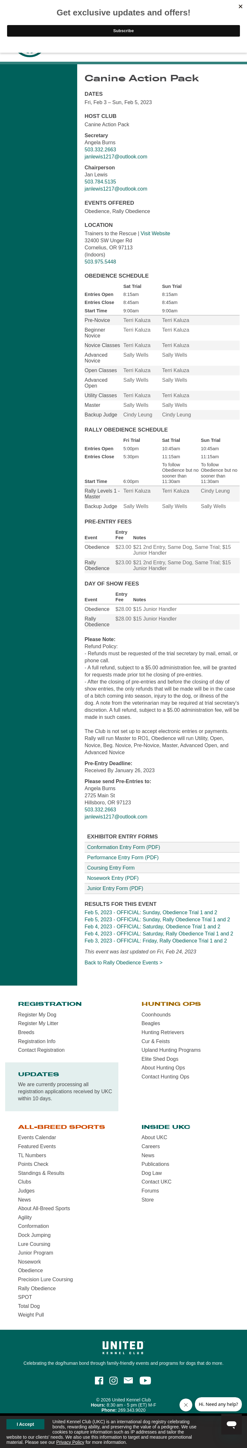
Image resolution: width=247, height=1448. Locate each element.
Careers (151, 1146)
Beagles (151, 1023)
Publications (155, 1164)
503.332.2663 (100, 149)
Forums (150, 1190)
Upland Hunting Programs (171, 1050)
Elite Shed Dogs (160, 1059)
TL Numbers (32, 1155)
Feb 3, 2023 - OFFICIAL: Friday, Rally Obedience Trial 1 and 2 (156, 940)
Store (148, 1199)
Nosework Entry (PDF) (113, 878)
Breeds (26, 1032)
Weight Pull (31, 1315)
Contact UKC (156, 1181)
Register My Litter (38, 1023)
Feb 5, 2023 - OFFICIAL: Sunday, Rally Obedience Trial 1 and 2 (157, 919)
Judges (26, 1190)
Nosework (29, 1262)
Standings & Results (41, 1173)
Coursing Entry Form (111, 868)
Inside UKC (166, 1127)
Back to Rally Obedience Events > (123, 962)
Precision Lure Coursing (45, 1279)
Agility (25, 1217)
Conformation (33, 1226)
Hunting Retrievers (163, 1032)
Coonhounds (156, 1014)
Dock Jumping (34, 1235)
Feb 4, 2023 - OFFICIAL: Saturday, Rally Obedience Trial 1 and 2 (159, 933)
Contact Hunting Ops (165, 1076)
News (24, 1199)
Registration (50, 1004)
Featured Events (37, 1146)
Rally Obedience (37, 1288)
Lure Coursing (34, 1244)
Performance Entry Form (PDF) (123, 857)
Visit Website (155, 233)
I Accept (25, 1424)
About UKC (154, 1137)
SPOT (25, 1297)
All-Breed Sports (61, 1127)
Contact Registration (41, 1050)
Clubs (24, 1181)
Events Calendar (37, 1137)
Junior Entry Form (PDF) (115, 888)
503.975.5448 (100, 261)
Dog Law (152, 1173)
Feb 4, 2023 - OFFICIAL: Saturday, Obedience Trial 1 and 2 (152, 926)
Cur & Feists (156, 1041)
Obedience (30, 1270)
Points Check (33, 1164)
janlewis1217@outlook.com (116, 156)
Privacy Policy (70, 1442)
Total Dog (29, 1306)
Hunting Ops (171, 1004)
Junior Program (35, 1253)
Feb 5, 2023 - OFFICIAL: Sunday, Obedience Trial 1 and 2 (151, 912)
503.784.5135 (100, 181)
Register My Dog (37, 1014)
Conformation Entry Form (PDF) (123, 847)
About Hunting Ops (163, 1067)
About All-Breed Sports (44, 1208)
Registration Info (37, 1041)
